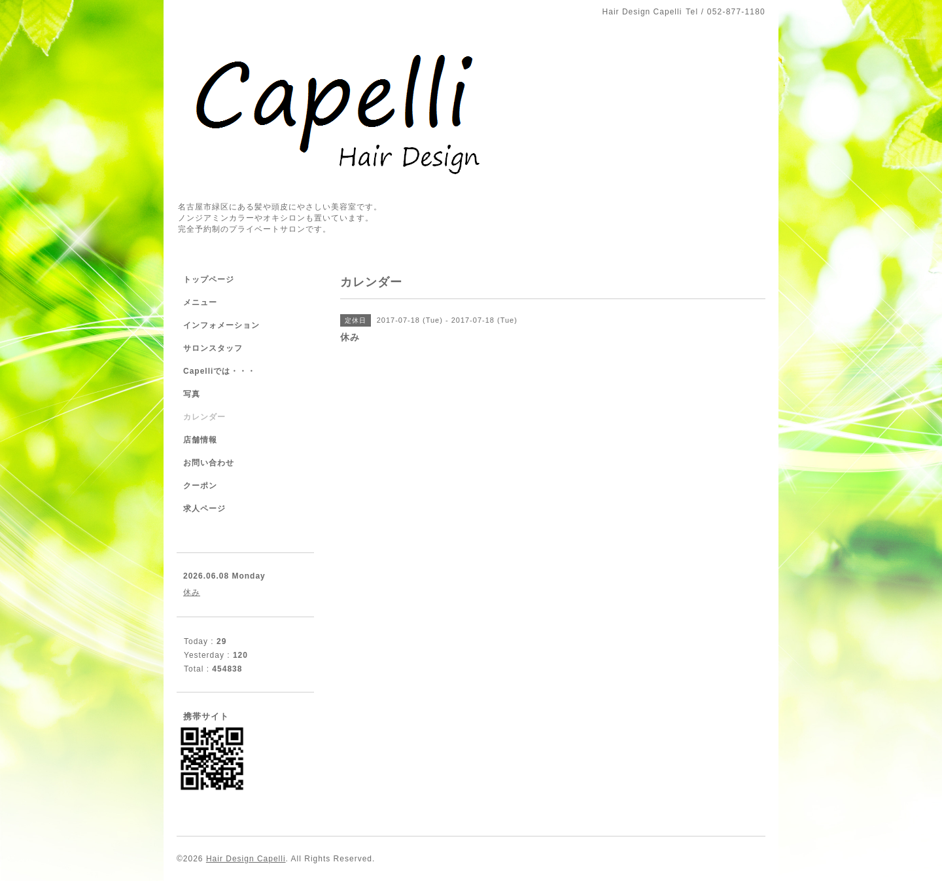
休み (191, 592)
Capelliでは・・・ (219, 371)
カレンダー (204, 417)
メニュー (200, 302)
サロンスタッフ (213, 348)
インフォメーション (221, 325)
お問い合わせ (208, 462)
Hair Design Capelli (246, 858)
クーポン (200, 485)
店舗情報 (200, 439)
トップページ (208, 279)
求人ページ (204, 508)
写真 (191, 394)
